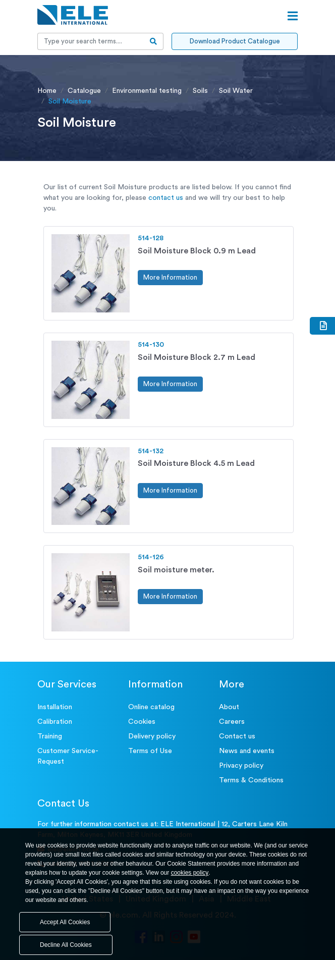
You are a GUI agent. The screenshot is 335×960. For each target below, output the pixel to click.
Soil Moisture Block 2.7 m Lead (196, 357)
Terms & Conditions (251, 780)
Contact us (237, 736)
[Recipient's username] (90, 41)
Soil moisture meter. (176, 570)
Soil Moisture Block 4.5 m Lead (196, 463)
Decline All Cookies (66, 944)
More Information (170, 277)
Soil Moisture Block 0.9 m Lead (197, 251)
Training (49, 736)
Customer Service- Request (67, 756)
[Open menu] (293, 16)
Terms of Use (150, 751)
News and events (246, 751)
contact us (165, 197)
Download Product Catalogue (235, 41)
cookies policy (190, 872)
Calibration (54, 721)
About (229, 707)
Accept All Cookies (65, 922)
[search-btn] (153, 41)
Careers (232, 721)
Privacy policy (241, 765)
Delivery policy (152, 736)
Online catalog (151, 707)
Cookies (141, 721)
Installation (54, 707)
